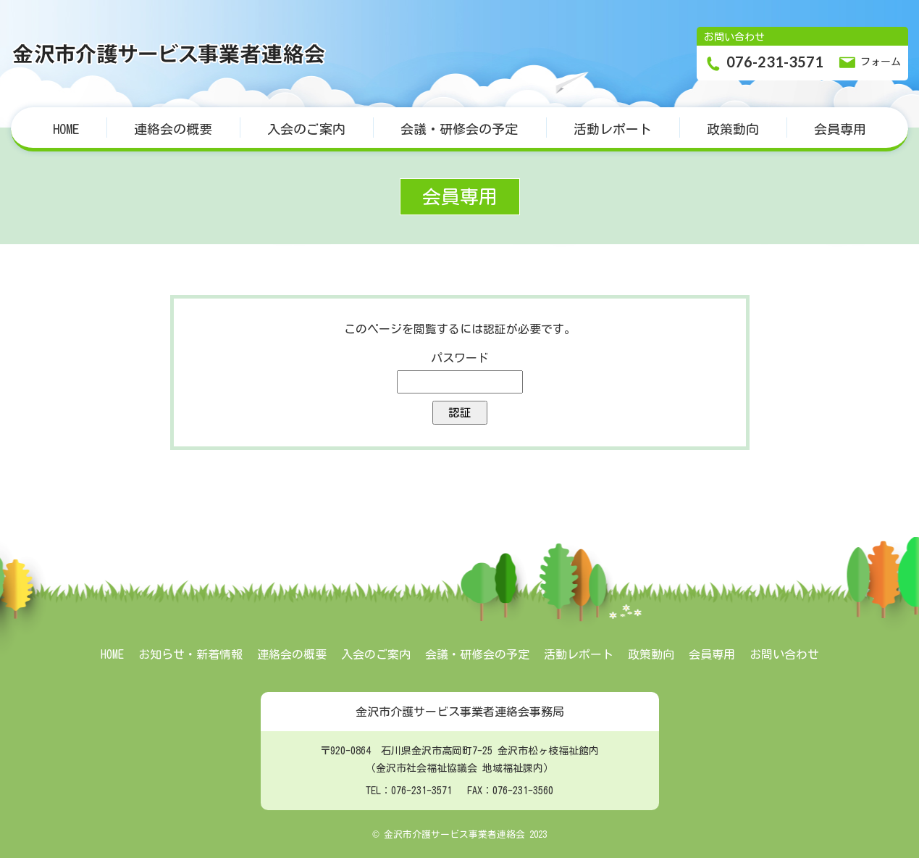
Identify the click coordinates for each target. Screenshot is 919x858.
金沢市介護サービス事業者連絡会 (170, 53)
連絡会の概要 (173, 129)
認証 (459, 412)
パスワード (460, 358)
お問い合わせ (784, 654)
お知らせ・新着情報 (190, 654)
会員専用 (840, 129)
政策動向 (733, 129)
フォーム (869, 62)
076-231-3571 (763, 63)
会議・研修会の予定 (459, 129)
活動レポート (613, 129)
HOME (66, 129)
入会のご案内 (306, 129)
